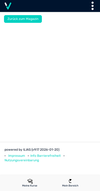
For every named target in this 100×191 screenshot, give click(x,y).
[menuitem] (30, 183)
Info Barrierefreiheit (45, 156)
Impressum (16, 156)
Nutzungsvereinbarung (22, 160)
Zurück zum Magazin (22, 19)
